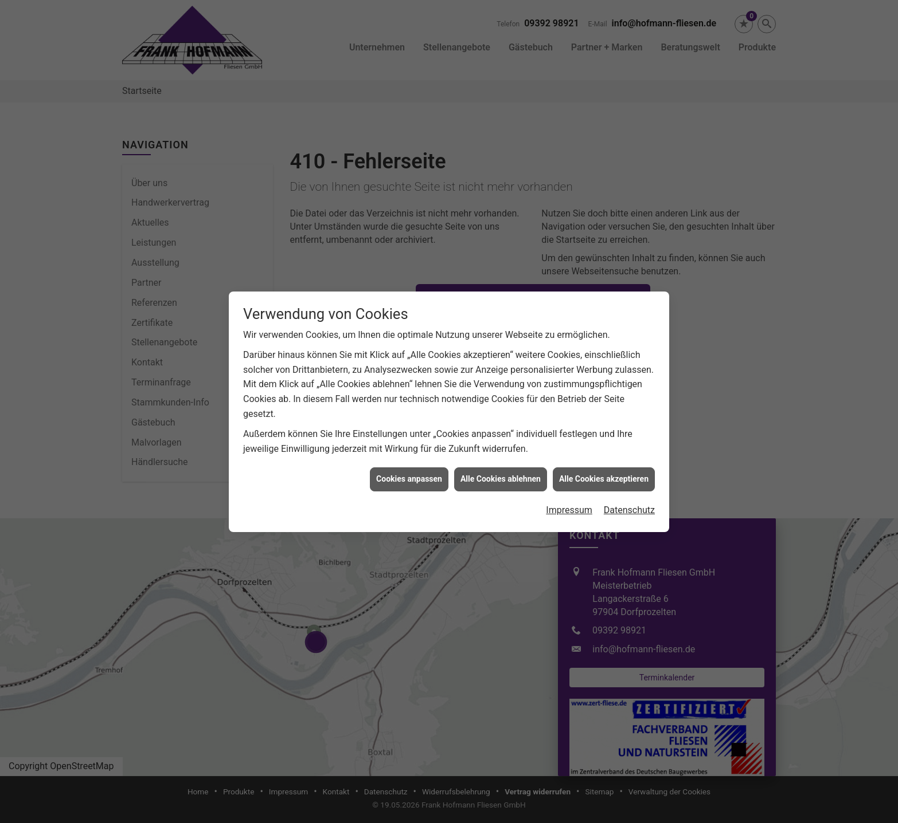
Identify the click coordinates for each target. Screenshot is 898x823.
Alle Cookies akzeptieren (604, 470)
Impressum (569, 502)
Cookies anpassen (409, 470)
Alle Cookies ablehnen (500, 470)
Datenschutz (629, 502)
